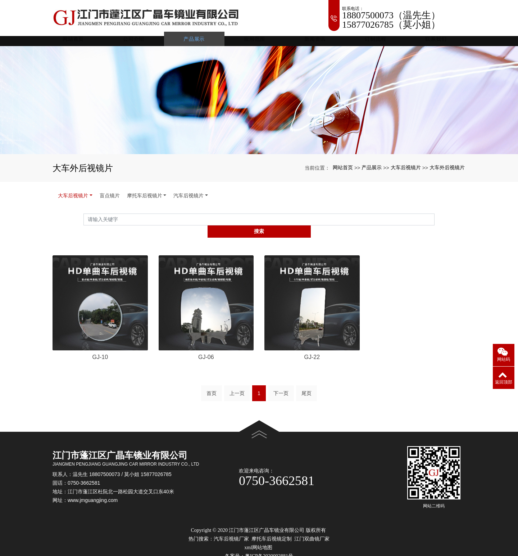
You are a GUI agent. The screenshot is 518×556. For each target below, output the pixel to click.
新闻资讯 (318, 43)
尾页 (306, 386)
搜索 (435, 224)
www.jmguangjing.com (93, 493)
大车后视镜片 (406, 172)
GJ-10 (100, 349)
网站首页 (82, 43)
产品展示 (200, 43)
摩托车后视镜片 (144, 200)
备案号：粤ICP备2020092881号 (259, 549)
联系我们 (436, 43)
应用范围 (259, 43)
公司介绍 (141, 43)
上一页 (237, 386)
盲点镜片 (110, 200)
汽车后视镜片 (188, 200)
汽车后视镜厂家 (231, 531)
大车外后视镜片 (447, 172)
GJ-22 (312, 349)
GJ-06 (206, 349)
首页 (211, 386)
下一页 (280, 386)
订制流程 (377, 43)
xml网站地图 (258, 540)
